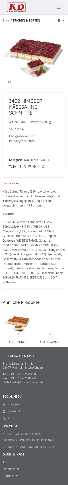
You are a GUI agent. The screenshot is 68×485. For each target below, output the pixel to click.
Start (6, 20)
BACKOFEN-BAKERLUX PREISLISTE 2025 (29, 447)
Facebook (12, 411)
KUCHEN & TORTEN (26, 20)
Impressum (10, 476)
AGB (6, 462)
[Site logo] (16, 7)
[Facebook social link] (20, 166)
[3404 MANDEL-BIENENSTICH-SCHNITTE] (18, 324)
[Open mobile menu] (57, 7)
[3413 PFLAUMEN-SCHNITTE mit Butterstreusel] (50, 324)
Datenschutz (11, 469)
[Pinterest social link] (34, 166)
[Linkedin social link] (39, 166)
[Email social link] (29, 166)
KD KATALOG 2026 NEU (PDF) (22, 434)
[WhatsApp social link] (43, 166)
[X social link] (25, 166)
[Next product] (63, 20)
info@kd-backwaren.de (28, 382)
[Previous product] (54, 20)
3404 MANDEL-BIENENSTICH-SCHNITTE (18, 343)
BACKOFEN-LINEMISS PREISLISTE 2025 (28, 440)
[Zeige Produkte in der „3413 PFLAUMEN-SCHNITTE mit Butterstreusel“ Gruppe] (50, 334)
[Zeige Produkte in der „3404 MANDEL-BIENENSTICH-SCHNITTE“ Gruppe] (18, 334)
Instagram (12, 404)
